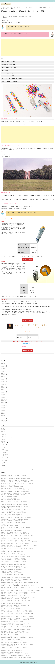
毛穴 (3, 462)
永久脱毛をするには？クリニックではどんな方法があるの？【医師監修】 (15, 649)
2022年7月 (3, 371)
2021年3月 (3, 395)
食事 (3, 439)
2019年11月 (3, 421)
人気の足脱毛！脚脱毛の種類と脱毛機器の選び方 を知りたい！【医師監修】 (16, 579)
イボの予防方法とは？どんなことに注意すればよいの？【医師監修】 (14, 567)
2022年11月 (3, 366)
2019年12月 (3, 420)
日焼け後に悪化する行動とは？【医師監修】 (10, 525)
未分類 (2, 429)
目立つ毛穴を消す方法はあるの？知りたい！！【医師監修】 (13, 636)
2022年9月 (3, 368)
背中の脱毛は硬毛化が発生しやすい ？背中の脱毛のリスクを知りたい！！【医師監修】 (18, 592)
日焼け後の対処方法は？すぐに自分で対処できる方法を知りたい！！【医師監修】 (17, 548)
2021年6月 (3, 391)
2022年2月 (3, 378)
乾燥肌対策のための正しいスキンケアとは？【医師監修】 (12, 621)
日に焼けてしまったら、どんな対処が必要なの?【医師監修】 (13, 551)
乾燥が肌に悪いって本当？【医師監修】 (9, 485)
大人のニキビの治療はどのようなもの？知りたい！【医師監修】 (14, 561)
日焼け (16, 16)
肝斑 (3, 455)
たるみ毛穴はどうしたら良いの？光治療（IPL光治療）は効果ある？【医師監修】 (17, 613)
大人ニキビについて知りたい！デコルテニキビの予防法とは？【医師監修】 (16, 556)
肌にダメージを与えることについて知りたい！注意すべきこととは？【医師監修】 (17, 483)
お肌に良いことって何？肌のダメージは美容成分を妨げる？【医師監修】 (15, 478)
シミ (8, 16)
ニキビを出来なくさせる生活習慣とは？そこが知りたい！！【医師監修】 (15, 562)
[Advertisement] (27, 47)
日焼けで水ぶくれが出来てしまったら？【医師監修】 (11, 520)
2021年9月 (3, 386)
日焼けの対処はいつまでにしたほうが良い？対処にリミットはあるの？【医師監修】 (17, 550)
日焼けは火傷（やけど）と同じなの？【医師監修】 (11, 553)
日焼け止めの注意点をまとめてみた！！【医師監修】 (11, 514)
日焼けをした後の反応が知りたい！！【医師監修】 (11, 524)
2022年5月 (3, 374)
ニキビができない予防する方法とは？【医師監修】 (11, 499)
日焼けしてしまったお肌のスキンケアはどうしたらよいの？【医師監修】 (15, 540)
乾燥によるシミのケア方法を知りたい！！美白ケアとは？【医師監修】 (15, 605)
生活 (19, 16)
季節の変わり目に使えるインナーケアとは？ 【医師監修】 (12, 488)
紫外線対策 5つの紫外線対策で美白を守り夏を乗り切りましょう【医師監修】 (16, 655)
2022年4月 (3, 376)
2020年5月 (3, 412)
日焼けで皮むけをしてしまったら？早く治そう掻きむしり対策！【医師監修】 (16, 517)
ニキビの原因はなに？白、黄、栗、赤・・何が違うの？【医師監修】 (14, 509)
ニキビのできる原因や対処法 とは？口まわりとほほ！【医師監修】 (14, 504)
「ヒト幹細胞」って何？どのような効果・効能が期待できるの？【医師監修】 (16, 476)
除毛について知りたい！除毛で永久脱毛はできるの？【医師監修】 (14, 642)
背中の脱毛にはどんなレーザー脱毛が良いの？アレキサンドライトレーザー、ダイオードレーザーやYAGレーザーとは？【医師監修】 (27, 587)
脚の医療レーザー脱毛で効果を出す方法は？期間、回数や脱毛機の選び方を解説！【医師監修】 (20, 582)
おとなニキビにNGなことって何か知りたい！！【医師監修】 (13, 554)
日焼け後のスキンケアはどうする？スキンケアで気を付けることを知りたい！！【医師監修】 (19, 545)
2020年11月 (3, 402)
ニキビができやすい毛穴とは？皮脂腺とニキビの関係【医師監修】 (14, 564)
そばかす (4, 450)
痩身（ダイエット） (6, 463)
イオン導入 (4, 442)
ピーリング (4, 458)
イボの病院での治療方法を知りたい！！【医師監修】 (11, 569)
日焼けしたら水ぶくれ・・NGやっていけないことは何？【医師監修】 (15, 519)
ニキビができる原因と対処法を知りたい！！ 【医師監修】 (12, 511)
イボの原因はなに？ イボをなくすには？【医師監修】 (11, 572)
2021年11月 (3, 382)
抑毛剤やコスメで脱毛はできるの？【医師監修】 (10, 639)
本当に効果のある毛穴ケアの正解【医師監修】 (10, 584)
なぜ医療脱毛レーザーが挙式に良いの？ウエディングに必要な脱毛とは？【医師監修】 (18, 597)
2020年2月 (3, 417)
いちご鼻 (3, 444)
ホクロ (3, 452)
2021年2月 (3, 397)
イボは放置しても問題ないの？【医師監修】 (10, 571)
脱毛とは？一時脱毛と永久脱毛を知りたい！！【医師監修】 (13, 640)
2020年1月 (3, 418)
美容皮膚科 (22, 16)
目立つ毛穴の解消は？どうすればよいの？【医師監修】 (12, 624)
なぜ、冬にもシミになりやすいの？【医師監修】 (10, 608)
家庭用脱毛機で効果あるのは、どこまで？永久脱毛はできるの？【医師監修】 (16, 657)
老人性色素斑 (5, 454)
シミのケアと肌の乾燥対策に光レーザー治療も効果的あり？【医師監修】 (15, 600)
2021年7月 (3, 389)
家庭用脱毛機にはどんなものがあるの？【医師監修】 (11, 652)
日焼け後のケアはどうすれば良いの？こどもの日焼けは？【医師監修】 (15, 533)
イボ (3, 445)
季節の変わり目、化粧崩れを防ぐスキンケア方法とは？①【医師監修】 (15, 491)
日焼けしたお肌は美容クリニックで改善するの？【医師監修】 (13, 522)
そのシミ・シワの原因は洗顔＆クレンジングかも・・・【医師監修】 (14, 614)
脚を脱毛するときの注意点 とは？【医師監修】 (10, 575)
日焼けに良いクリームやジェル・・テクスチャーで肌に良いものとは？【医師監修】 (17, 537)
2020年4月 (3, 413)
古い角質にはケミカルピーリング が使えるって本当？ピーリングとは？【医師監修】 (18, 618)
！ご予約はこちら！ (27, 259)
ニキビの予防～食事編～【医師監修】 (8, 498)
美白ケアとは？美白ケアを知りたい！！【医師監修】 (11, 603)
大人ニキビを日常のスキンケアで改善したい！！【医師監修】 (13, 558)
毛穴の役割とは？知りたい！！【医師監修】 (10, 634)
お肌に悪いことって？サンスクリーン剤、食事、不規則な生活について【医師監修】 (17, 480)
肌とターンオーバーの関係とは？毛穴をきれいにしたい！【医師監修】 (15, 619)
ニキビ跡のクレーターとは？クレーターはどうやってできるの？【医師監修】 (16, 626)
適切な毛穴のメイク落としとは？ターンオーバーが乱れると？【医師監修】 (16, 627)
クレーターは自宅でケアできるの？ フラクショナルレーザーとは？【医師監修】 (17, 611)
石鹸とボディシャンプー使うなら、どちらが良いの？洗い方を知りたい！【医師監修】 (18, 535)
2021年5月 (3, 392)
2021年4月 (3, 394)
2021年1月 (3, 399)
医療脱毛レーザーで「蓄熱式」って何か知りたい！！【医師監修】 (14, 647)
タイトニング (4, 457)
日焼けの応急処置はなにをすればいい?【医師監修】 (11, 546)
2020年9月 (3, 405)
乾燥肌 (11, 16)
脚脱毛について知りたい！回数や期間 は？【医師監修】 (12, 580)
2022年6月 (3, 373)
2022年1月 (3, 379)
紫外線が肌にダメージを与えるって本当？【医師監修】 (12, 486)
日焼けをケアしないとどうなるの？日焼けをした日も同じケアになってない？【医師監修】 (19, 541)
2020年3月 (3, 415)
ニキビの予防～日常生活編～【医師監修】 (9, 496)
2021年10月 (3, 384)
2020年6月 (3, 410)
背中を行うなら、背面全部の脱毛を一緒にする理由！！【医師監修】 (14, 595)
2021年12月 (3, 381)
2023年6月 (3, 363)
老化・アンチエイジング (29, 16)
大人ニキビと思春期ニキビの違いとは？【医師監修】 (11, 566)
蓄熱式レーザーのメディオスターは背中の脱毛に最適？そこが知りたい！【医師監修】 (18, 585)
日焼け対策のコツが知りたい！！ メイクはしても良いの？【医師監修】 (15, 543)
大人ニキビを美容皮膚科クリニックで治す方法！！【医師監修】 (14, 559)
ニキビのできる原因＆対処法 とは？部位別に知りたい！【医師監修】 (15, 506)
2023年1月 (3, 365)
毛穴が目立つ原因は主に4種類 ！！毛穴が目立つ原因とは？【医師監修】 (15, 632)
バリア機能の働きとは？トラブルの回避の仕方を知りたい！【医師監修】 (15, 493)
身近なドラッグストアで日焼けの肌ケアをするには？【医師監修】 (14, 532)
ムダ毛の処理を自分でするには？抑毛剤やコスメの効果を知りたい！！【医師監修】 (17, 644)
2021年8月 (3, 387)
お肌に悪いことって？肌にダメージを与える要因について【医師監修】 (15, 481)
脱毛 (3, 465)
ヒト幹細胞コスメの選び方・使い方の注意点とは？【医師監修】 (14, 475)
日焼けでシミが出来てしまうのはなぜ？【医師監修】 (11, 530)
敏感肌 (13, 16)
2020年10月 (3, 404)
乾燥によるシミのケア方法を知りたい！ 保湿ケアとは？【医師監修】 (15, 601)
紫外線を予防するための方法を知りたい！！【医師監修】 (12, 528)
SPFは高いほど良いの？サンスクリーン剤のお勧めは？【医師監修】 (14, 512)
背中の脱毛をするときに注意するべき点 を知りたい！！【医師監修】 (15, 593)
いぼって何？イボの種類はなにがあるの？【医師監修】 (12, 574)
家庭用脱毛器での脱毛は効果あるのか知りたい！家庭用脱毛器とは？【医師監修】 (17, 637)
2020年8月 (3, 407)
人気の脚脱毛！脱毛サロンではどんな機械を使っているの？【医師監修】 (15, 577)
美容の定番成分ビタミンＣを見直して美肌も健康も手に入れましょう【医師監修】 (17, 616)
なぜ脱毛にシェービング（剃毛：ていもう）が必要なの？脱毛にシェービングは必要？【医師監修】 (21, 590)
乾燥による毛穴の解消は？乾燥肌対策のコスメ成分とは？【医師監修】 (15, 623)
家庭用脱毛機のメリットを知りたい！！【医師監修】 (11, 650)
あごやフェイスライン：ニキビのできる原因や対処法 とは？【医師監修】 (15, 502)
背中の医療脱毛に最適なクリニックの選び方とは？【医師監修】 (14, 598)
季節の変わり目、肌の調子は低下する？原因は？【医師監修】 (13, 494)
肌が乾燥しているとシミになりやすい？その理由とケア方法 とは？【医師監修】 (17, 610)
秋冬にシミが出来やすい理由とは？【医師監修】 (10, 606)
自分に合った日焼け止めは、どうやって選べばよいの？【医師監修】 (14, 515)
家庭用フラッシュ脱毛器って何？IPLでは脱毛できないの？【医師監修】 (15, 653)
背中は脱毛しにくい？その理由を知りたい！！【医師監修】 (13, 588)
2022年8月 (3, 369)
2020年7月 (3, 408)
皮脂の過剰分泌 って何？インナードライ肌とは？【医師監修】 (13, 631)
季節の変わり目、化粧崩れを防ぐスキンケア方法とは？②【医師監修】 (15, 489)
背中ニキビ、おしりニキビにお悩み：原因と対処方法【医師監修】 (14, 501)
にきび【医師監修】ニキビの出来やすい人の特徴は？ (11, 507)
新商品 (2, 428)
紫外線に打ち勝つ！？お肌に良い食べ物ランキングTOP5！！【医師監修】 (16, 527)
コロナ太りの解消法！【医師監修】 (8, 645)
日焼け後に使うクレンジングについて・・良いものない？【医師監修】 (15, 538)
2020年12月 (3, 400)
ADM (3, 449)
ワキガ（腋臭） (5, 460)
